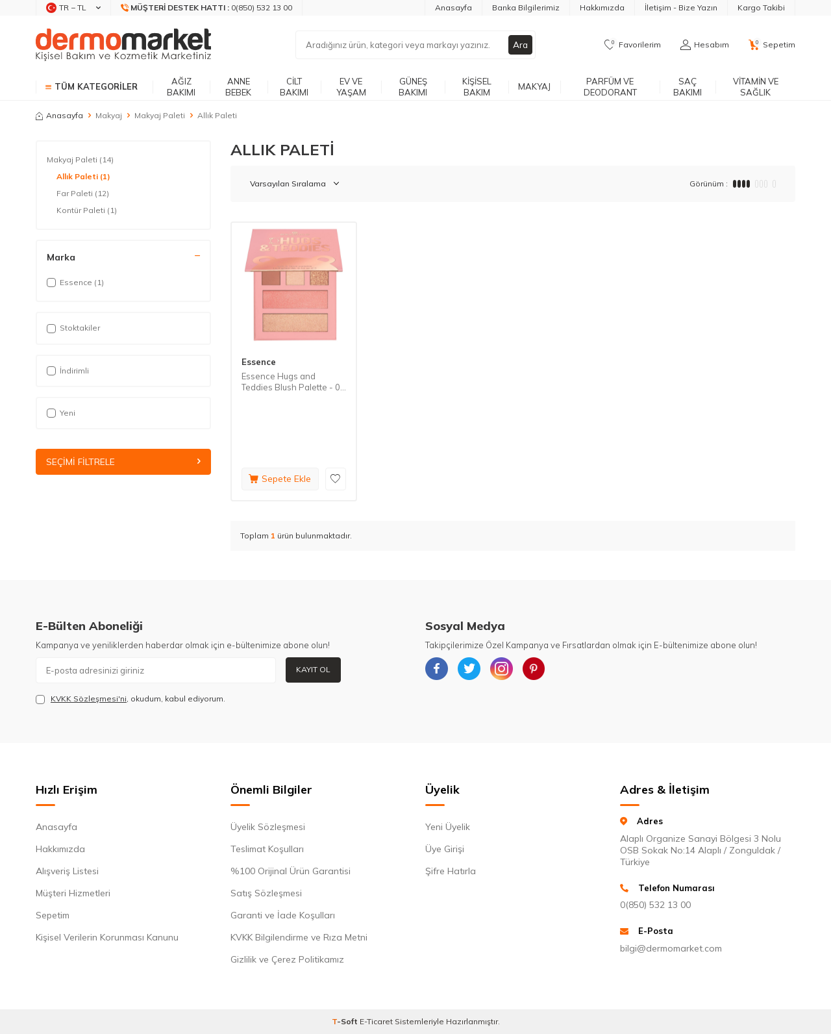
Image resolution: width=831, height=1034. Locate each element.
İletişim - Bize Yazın (681, 7)
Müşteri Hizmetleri (73, 893)
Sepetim (52, 915)
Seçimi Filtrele (123, 462)
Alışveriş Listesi (67, 871)
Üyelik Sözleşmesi (267, 827)
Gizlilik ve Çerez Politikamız (287, 959)
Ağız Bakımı (181, 86)
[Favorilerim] (632, 45)
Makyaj (534, 86)
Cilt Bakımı (294, 86)
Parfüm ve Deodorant (610, 86)
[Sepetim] (772, 45)
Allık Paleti (83, 176)
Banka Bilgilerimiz (526, 7)
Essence (259, 362)
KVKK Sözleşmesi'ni (89, 698)
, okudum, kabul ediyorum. (130, 699)
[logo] (123, 44)
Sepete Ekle (280, 479)
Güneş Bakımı (413, 86)
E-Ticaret (376, 1021)
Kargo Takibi (761, 7)
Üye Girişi (444, 849)
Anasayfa (453, 7)
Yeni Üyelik (447, 827)
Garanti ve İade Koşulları (282, 915)
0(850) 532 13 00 (655, 905)
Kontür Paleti (86, 210)
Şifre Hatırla (450, 871)
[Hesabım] (704, 45)
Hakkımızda (602, 7)
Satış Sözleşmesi (266, 893)
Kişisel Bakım (476, 86)
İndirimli (68, 370)
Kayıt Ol (313, 669)
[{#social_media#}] (438, 670)
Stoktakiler (73, 328)
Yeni (61, 413)
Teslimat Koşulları (267, 849)
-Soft (346, 1021)
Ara (520, 45)
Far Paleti (82, 193)
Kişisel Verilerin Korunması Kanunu (107, 937)
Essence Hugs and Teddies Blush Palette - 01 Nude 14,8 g (293, 382)
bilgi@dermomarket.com (671, 948)
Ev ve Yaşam (351, 86)
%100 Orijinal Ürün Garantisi (290, 871)
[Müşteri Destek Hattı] (207, 8)
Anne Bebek (238, 86)
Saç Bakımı (687, 86)
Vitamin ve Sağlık (755, 86)
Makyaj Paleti (159, 115)
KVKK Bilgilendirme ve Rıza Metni (298, 937)
